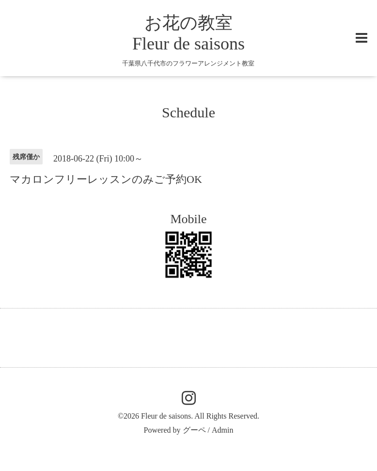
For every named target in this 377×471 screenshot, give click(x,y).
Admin (222, 430)
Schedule (188, 112)
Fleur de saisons (166, 416)
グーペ (194, 430)
